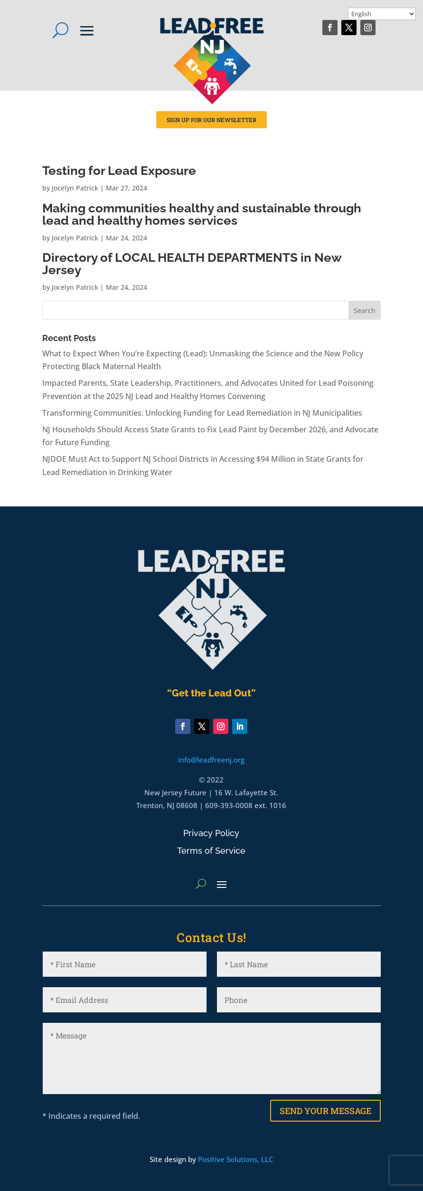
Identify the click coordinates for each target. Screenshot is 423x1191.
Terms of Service (211, 851)
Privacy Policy (211, 833)
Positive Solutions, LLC (235, 1159)
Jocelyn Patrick (75, 187)
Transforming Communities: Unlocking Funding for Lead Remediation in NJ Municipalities (202, 413)
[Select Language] (382, 14)
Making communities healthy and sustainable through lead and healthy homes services (201, 214)
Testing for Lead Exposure (119, 170)
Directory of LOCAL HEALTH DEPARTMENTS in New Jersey (191, 263)
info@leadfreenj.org (211, 759)
